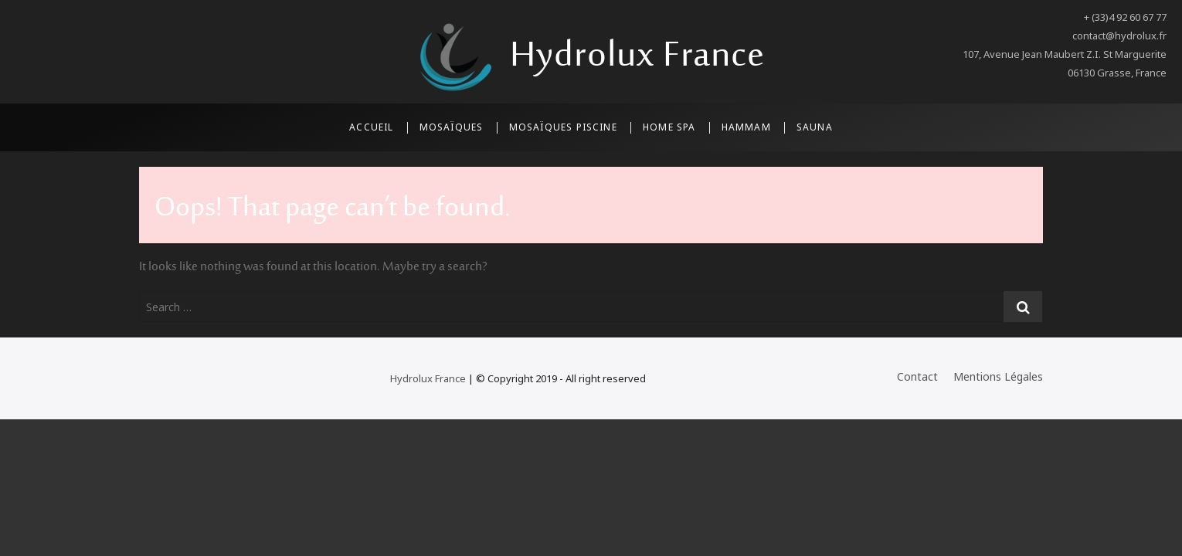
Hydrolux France (637, 57)
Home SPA (669, 127)
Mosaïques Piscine (563, 127)
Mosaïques (451, 127)
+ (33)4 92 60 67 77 (1125, 17)
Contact (917, 376)
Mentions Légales (998, 376)
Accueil (371, 127)
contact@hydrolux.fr (1119, 35)
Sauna (814, 127)
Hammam (746, 127)
